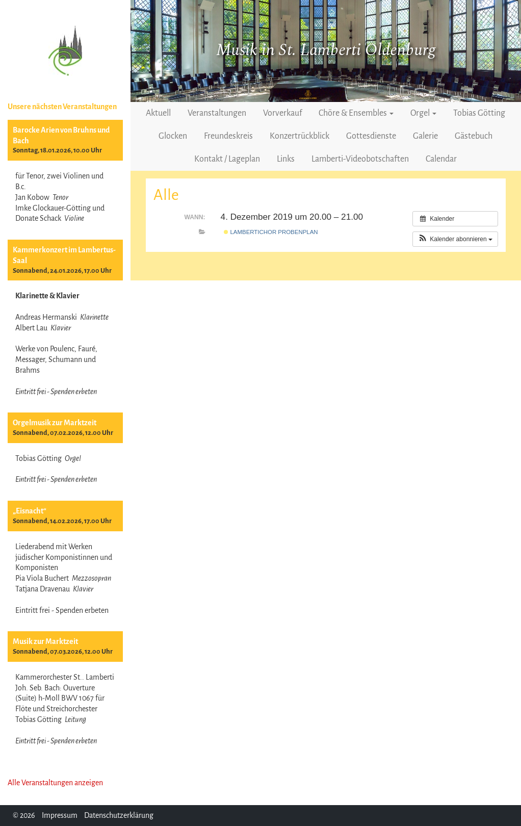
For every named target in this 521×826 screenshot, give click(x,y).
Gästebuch (473, 136)
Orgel (423, 113)
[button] (455, 239)
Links (286, 159)
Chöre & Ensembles (356, 113)
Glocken (173, 136)
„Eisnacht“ (29, 511)
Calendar (441, 159)
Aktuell (158, 113)
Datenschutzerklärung (118, 815)
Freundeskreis (228, 136)
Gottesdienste (371, 136)
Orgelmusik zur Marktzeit (54, 423)
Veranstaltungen (217, 113)
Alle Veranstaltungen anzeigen (55, 783)
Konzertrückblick (299, 136)
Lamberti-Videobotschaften (360, 159)
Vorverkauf (282, 113)
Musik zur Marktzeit (45, 641)
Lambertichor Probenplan (271, 232)
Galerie (425, 136)
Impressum (59, 815)
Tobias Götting (479, 113)
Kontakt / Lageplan (227, 159)
